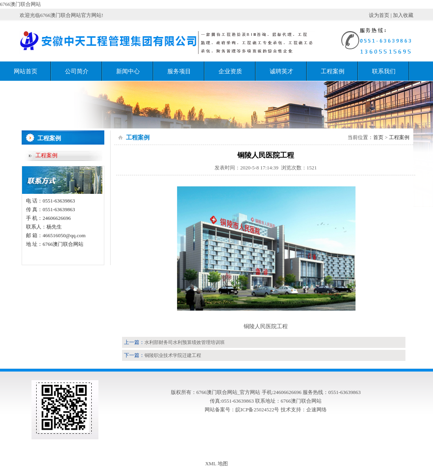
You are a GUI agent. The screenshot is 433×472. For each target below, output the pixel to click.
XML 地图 (216, 463)
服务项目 (179, 71)
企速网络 (316, 410)
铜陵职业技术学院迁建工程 (172, 355)
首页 (378, 137)
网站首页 (25, 71)
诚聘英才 (281, 71)
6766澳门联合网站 (20, 4)
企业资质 (230, 71)
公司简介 (77, 71)
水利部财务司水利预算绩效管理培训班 (184, 342)
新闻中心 (128, 71)
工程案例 (332, 71)
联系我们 (384, 71)
